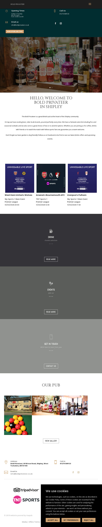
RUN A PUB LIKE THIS (14, 31)
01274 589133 (64, 14)
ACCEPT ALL (53, 520)
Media (24, 522)
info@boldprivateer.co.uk (22, 474)
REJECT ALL (89, 520)
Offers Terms (34, 522)
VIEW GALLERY (51, 441)
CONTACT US (51, 366)
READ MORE (51, 259)
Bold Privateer (17, 4)
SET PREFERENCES (70, 520)
